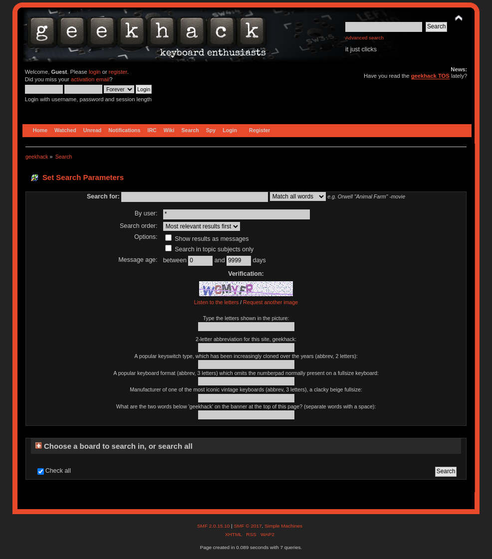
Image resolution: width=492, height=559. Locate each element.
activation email (90, 79)
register (118, 72)
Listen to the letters (216, 302)
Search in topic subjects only (209, 249)
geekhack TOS (430, 76)
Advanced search (364, 37)
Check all (58, 470)
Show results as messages (207, 238)
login (95, 72)
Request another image (270, 302)
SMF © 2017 (247, 526)
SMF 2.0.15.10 (214, 526)
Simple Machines (283, 526)
